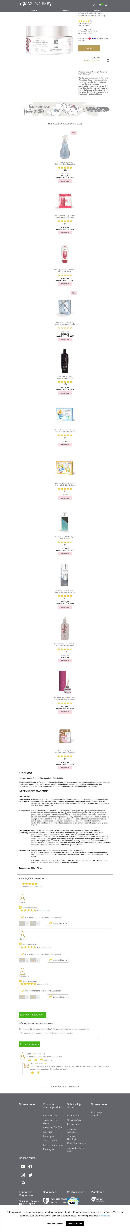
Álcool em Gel (50, 1115)
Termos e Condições (72, 1130)
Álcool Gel (33, 11)
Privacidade (73, 1124)
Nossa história (74, 1120)
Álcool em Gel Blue (53, 1127)
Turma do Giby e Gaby (75, 1149)
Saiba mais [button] (104, 1216)
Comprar (89, 48)
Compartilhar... (58, 923)
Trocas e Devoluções (73, 1138)
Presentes (97, 11)
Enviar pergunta (29, 1044)
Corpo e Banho (50, 1140)
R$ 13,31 (88, 33)
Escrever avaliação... (32, 1014)
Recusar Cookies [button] (55, 1224)
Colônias (47, 1131)
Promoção (65, 11)
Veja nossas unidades (96, 1114)
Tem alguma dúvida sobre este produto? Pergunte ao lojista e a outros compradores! (54, 1029)
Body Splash (49, 1136)
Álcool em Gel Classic (50, 1121)
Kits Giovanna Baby (53, 1144)
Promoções (48, 1149)
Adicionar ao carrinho (90, 61)
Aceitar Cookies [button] (75, 1224)
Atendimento (73, 1115)
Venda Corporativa (76, 1143)
